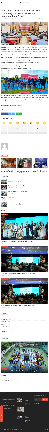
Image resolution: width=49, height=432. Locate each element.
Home (2, 7)
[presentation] (43, 343)
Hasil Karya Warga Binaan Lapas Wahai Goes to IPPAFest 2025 (40, 170)
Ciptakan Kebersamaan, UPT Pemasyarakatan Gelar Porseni (28, 410)
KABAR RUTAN (4, 324)
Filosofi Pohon (11, 197)
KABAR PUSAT (4, 316)
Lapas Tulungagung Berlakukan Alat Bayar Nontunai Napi (27, 419)
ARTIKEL (3, 331)
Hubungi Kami (45, 429)
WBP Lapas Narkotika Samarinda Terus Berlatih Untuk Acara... (28, 402)
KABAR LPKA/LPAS (5, 334)
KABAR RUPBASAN (5, 329)
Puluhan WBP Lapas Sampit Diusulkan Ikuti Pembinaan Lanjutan (7, 171)
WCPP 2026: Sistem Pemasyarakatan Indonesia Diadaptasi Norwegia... (19, 273)
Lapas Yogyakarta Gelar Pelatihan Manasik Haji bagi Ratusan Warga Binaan (20, 371)
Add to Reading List (43, 18)
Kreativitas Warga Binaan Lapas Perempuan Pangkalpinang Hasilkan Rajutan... (24, 171)
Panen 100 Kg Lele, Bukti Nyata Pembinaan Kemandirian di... (20, 203)
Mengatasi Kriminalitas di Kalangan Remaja (17, 185)
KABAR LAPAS (4, 18)
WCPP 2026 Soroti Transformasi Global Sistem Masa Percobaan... (18, 305)
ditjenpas (11, 143)
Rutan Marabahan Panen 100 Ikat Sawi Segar (17, 191)
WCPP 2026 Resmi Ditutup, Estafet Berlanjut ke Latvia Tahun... (17, 241)
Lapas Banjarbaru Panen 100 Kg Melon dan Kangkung (19, 180)
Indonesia (37, 403)
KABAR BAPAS (4, 326)
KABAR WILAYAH (4, 319)
